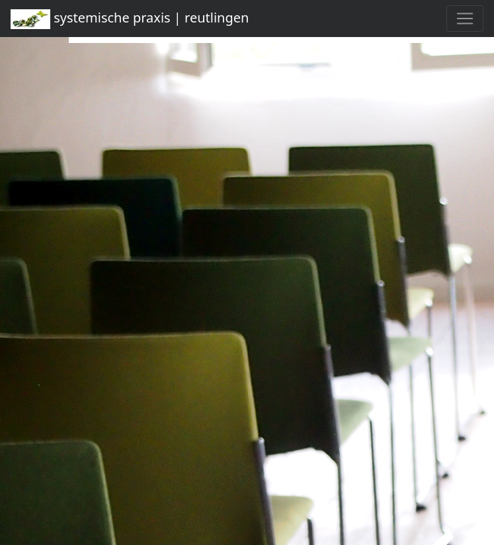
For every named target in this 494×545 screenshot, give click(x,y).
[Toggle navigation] (464, 18)
